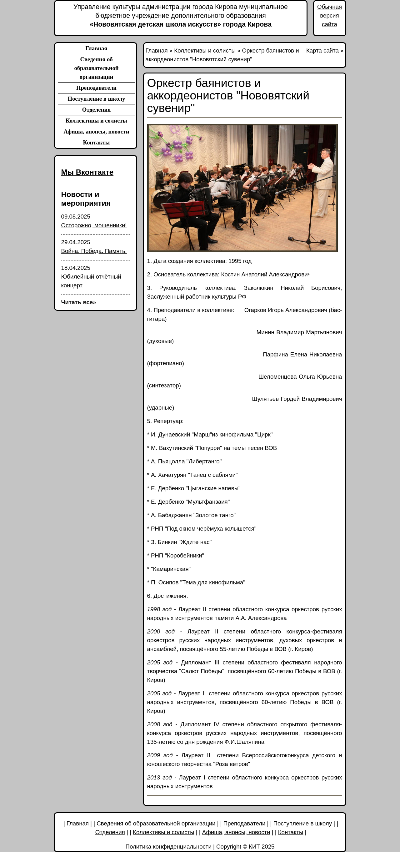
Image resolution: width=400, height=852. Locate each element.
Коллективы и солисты (96, 120)
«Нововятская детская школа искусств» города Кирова (181, 15)
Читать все (78, 302)
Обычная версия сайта (329, 15)
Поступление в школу (96, 98)
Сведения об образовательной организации (96, 68)
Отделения (96, 109)
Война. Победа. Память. (94, 251)
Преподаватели (96, 87)
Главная (97, 48)
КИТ (254, 846)
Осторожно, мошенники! (94, 225)
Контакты (96, 142)
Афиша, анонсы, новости (96, 131)
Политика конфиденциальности (169, 846)
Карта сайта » (325, 50)
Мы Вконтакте (87, 172)
